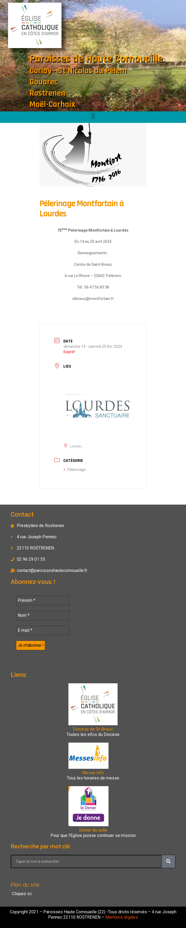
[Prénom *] (42, 600)
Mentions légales (121, 917)
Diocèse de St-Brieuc (93, 729)
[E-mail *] (42, 630)
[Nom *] (42, 615)
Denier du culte (93, 830)
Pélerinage (75, 469)
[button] (92, 115)
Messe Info (93, 772)
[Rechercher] (168, 861)
